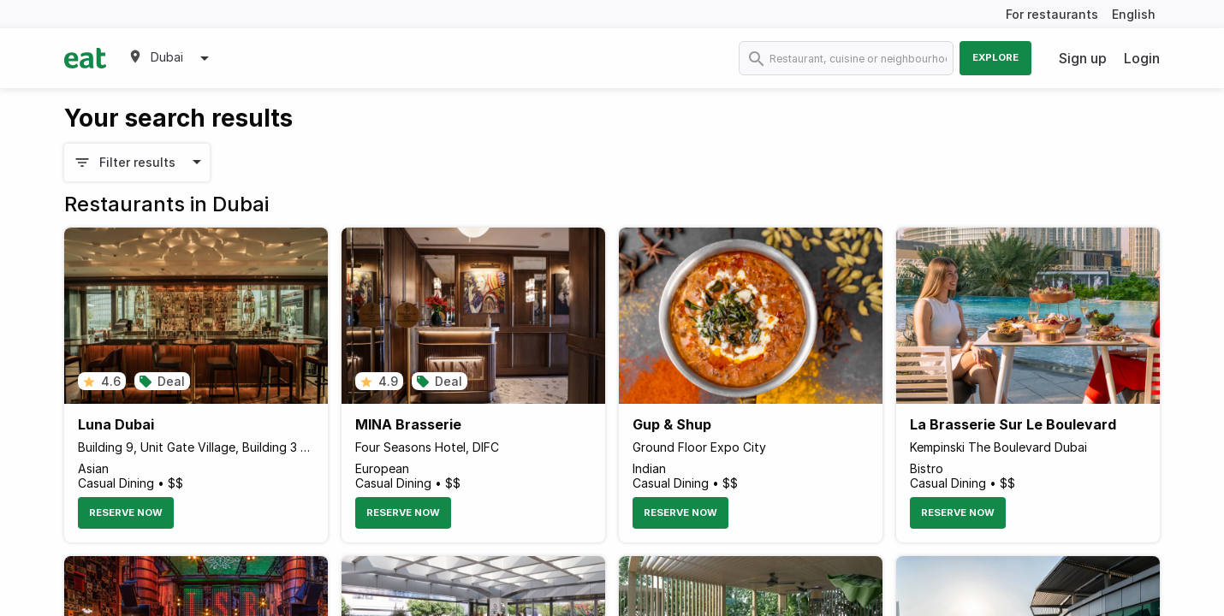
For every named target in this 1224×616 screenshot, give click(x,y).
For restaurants (1052, 14)
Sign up (1083, 58)
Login (1142, 58)
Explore (995, 57)
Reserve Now (126, 512)
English (1134, 14)
